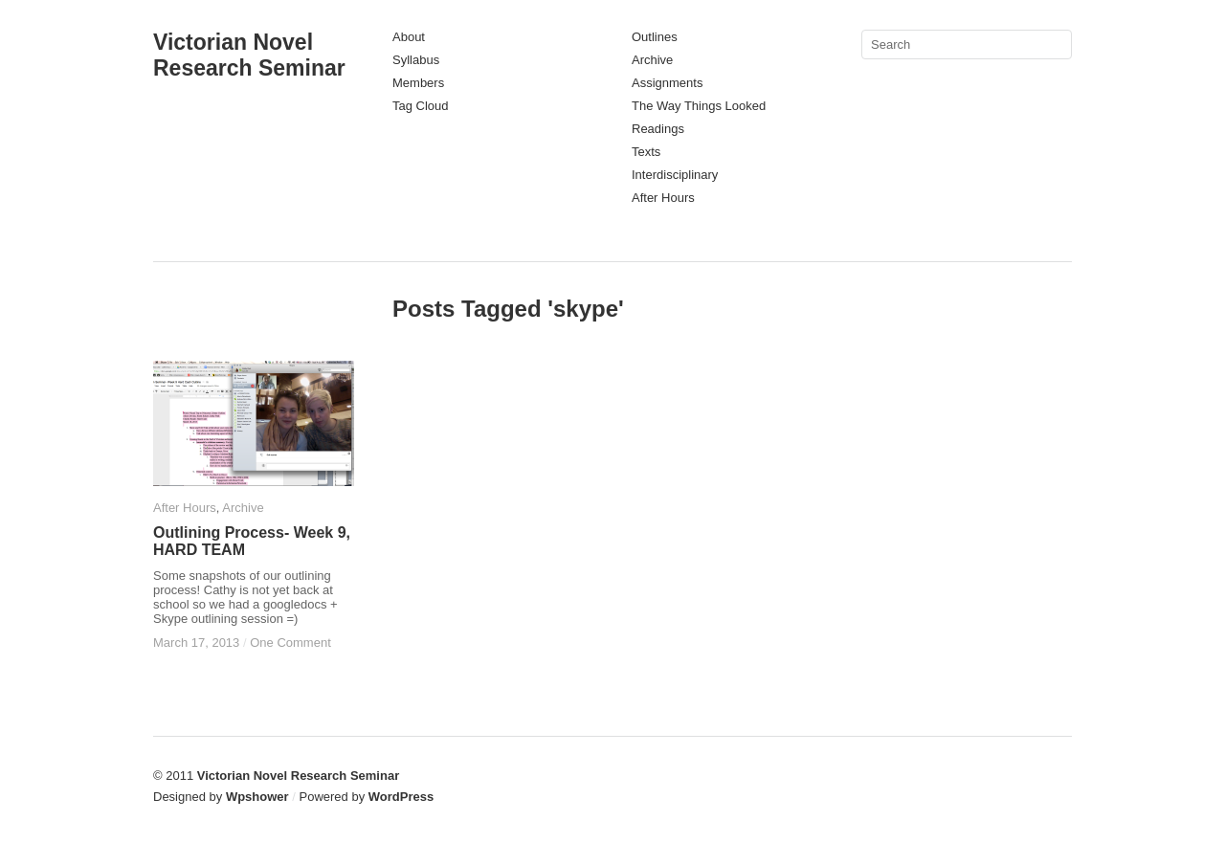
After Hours (663, 197)
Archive (652, 60)
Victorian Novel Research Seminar (249, 55)
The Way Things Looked (699, 106)
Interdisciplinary (675, 174)
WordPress (401, 796)
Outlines (655, 37)
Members (418, 83)
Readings (658, 129)
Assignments (667, 83)
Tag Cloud (420, 106)
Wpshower (257, 796)
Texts (646, 151)
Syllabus (415, 60)
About (408, 37)
